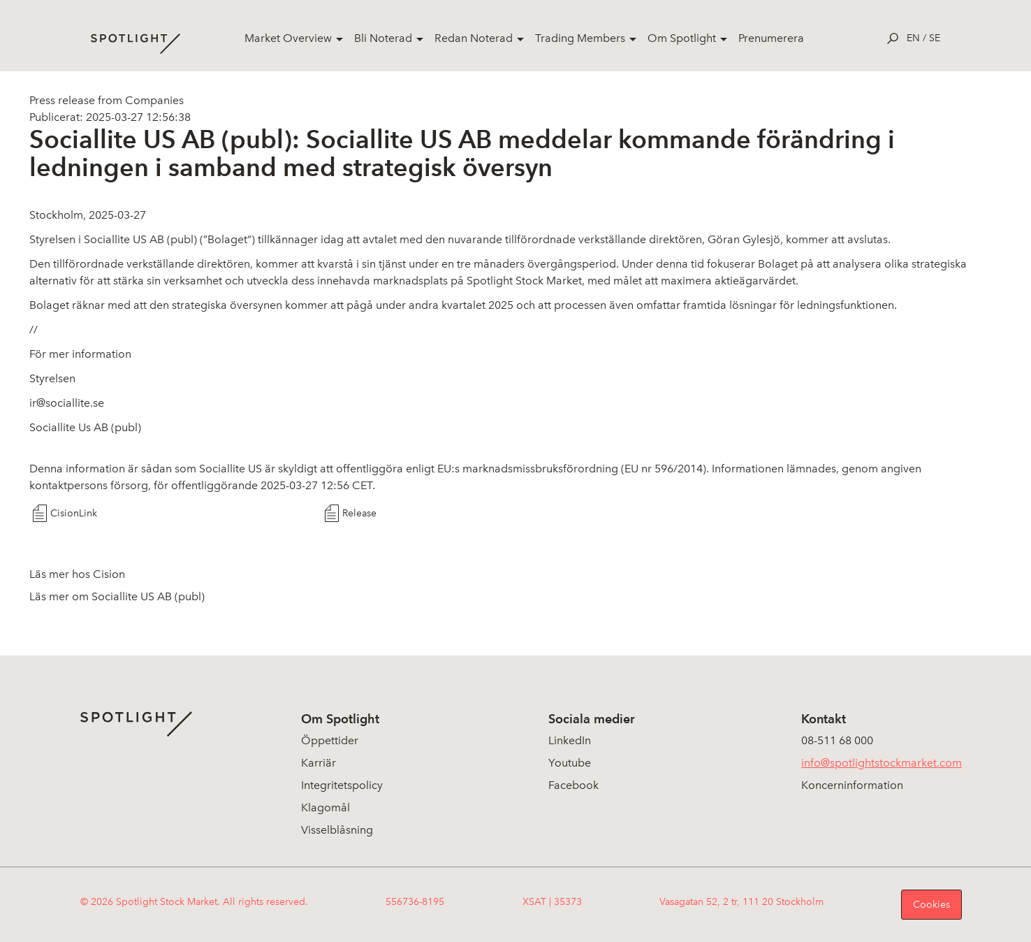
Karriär (318, 762)
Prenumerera (771, 38)
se (934, 38)
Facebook (573, 785)
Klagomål (325, 807)
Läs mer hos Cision (77, 574)
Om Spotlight (682, 38)
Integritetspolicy (342, 785)
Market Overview (288, 38)
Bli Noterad (383, 38)
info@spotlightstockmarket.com (881, 762)
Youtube (569, 762)
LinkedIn (569, 740)
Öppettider (329, 740)
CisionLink (73, 513)
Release (359, 513)
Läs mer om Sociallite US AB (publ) (117, 596)
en (913, 38)
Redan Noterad (473, 38)
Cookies (931, 905)
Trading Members (580, 38)
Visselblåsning (337, 829)
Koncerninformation (852, 785)
